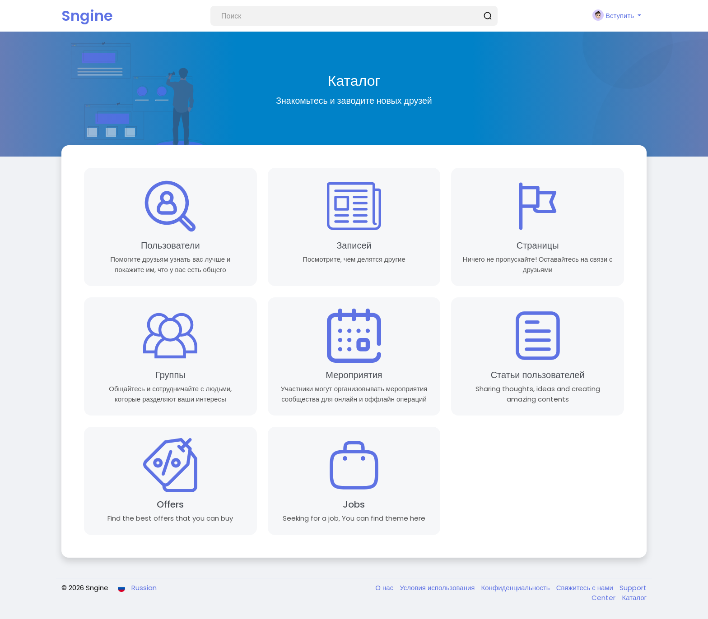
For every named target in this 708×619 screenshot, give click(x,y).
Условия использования (438, 587)
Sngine (87, 15)
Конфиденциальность (516, 587)
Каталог (634, 597)
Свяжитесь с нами (585, 587)
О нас (385, 587)
